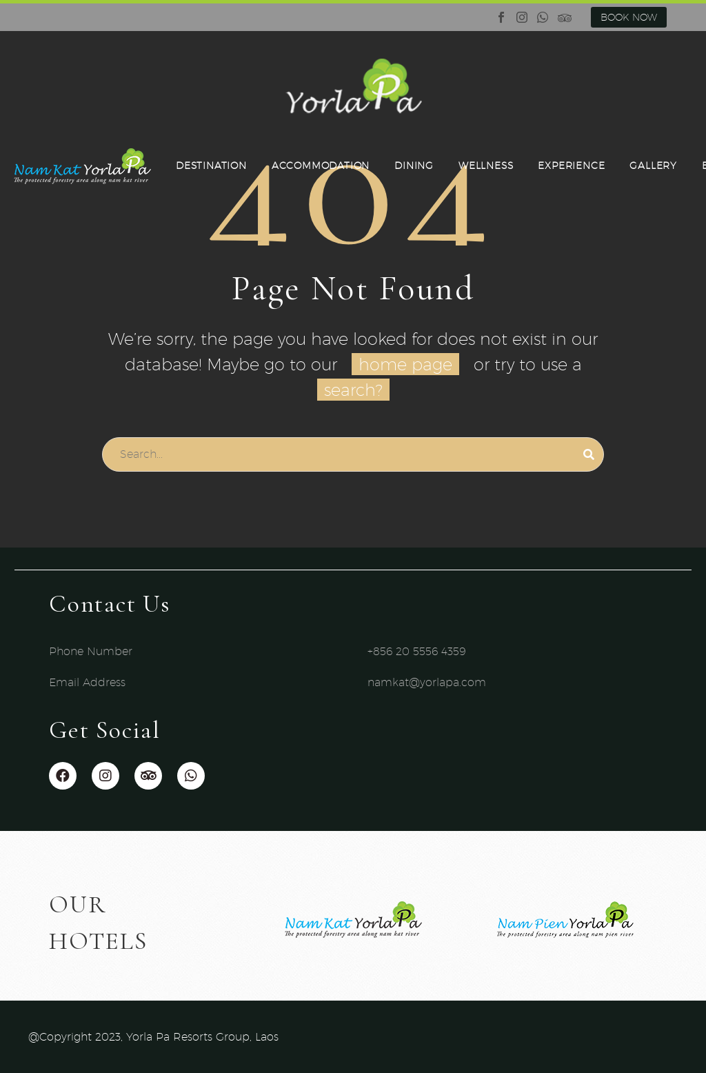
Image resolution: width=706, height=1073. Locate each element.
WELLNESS (485, 165)
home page (405, 364)
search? (353, 389)
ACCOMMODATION (321, 165)
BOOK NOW (629, 17)
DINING (414, 165)
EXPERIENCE (571, 165)
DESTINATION (211, 165)
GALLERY (653, 165)
